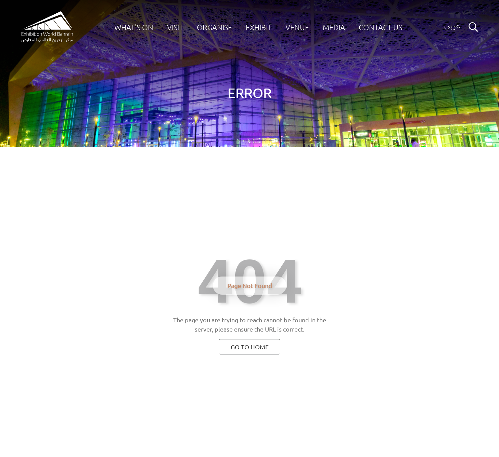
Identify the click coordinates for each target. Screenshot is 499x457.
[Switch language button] (452, 27)
